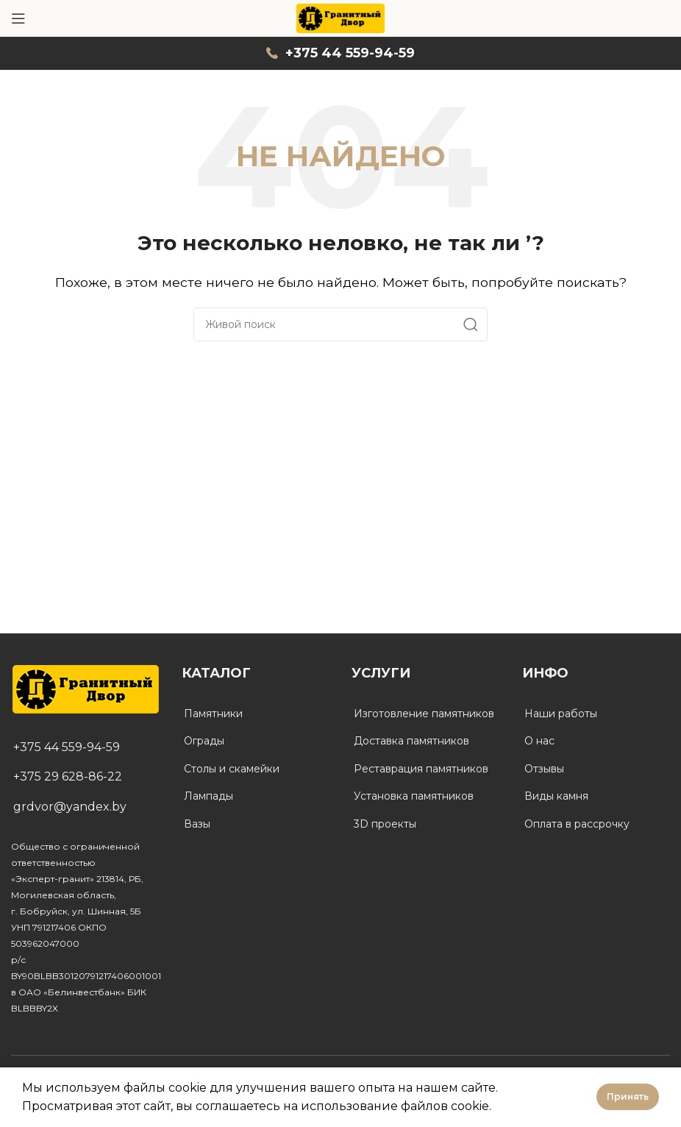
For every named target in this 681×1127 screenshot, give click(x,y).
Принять (628, 1096)
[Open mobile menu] (18, 18)
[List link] (85, 747)
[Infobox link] (340, 53)
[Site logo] (340, 17)
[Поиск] (340, 324)
